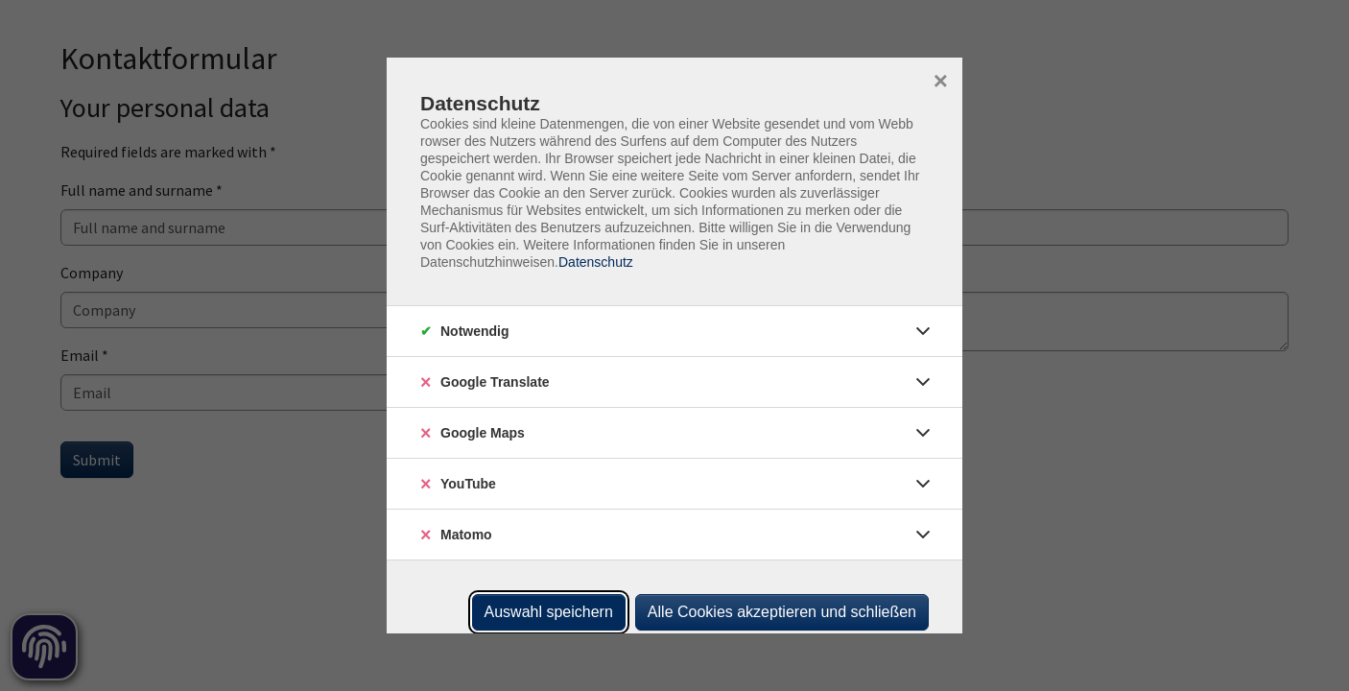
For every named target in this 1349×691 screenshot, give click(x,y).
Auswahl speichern (549, 612)
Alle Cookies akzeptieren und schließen (782, 612)
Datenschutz (595, 262)
